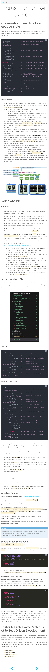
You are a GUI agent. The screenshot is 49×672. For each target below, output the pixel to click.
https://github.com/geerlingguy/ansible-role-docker (19, 245)
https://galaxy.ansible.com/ (32, 496)
